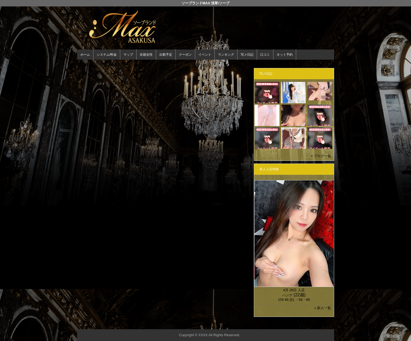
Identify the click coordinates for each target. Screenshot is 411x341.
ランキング (226, 54)
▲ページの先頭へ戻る (314, 324)
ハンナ (287, 295)
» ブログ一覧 (321, 156)
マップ (128, 54)
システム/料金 (107, 54)
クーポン (185, 54)
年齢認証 (85, 64)
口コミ (265, 54)
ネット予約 (285, 54)
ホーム (85, 54)
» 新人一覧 (322, 308)
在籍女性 (146, 54)
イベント (204, 54)
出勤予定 (165, 54)
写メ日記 (247, 54)
